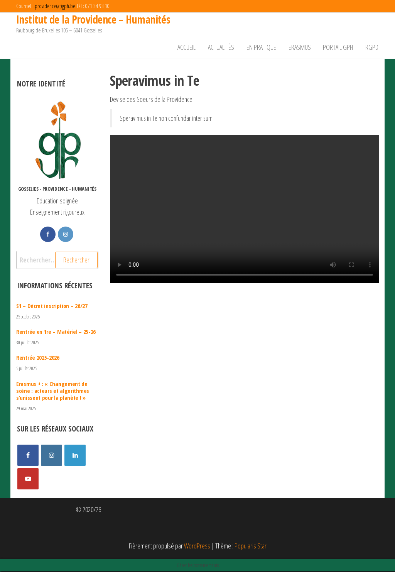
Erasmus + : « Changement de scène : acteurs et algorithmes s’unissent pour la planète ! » (52, 391)
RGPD (372, 47)
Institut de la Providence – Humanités (93, 19)
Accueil (190, 47)
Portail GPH (339, 47)
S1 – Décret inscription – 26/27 (52, 306)
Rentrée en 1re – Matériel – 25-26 (56, 332)
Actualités (224, 47)
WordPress (197, 546)
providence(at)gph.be (55, 6)
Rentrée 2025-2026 (37, 358)
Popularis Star (251, 546)
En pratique (264, 47)
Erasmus (301, 47)
